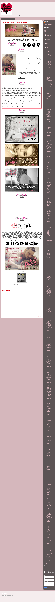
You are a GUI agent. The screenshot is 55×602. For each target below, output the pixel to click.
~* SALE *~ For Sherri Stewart (48, 477)
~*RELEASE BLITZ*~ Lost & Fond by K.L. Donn (48, 296)
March (47, 47)
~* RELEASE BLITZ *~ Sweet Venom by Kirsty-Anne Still (49, 80)
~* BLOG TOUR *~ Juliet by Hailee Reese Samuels (48, 367)
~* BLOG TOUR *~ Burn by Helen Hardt (48, 392)
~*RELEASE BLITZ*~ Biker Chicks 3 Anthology (48, 557)
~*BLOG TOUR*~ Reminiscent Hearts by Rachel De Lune (49, 87)
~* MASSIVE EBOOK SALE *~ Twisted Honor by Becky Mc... (49, 363)
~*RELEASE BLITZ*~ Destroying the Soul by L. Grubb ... (48, 321)
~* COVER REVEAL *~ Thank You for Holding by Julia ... (49, 240)
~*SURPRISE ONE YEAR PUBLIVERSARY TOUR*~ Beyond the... (49, 169)
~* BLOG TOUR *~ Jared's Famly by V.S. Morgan (48, 303)
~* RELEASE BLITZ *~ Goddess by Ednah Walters (48, 526)
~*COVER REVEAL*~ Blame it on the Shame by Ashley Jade (48, 522)
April (47, 46)
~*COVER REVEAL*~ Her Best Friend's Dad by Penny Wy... (48, 436)
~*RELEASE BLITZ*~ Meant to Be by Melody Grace (49, 144)
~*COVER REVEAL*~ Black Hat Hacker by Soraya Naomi (48, 136)
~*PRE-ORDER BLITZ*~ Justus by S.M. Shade (48, 324)
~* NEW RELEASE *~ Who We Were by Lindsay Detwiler (48, 92)
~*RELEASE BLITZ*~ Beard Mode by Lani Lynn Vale (48, 222)
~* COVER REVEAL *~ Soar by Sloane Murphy (48, 415)
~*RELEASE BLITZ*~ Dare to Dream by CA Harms (49, 541)
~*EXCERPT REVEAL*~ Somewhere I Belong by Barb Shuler (48, 457)
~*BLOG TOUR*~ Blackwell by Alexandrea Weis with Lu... (48, 155)
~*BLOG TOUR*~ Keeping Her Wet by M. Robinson (48, 431)
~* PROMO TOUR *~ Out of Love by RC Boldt (49, 300)
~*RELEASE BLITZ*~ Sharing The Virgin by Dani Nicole (48, 197)
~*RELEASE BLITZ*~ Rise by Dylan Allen (48, 492)
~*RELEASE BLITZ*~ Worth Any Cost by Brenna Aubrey (48, 54)
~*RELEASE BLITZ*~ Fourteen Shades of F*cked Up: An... (48, 536)
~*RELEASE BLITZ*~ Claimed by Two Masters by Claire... (49, 424)
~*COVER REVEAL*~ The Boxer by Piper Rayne (49, 411)
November (48, 36)
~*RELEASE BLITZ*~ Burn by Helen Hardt (48, 561)
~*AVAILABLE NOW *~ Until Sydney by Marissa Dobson (48, 453)
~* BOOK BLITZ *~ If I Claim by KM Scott (48, 336)
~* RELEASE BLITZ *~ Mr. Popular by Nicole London (48, 96)
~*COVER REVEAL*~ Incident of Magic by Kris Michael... (48, 201)
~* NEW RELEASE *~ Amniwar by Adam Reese (48, 289)
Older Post (40, 316)
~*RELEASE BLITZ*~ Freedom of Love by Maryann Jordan (48, 530)
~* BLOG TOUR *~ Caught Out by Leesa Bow (48, 124)
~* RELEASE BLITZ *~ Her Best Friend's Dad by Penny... (49, 72)
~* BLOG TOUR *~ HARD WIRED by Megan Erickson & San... (49, 379)
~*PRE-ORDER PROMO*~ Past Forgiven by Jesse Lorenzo (49, 518)
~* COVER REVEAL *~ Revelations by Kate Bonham (48, 359)
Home (22, 316)
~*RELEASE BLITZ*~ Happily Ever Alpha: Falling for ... (48, 514)
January (47, 563)
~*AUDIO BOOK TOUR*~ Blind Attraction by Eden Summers (49, 347)
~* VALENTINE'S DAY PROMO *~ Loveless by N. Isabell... (48, 448)
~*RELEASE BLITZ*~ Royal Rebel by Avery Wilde (48, 311)
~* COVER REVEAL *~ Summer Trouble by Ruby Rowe (48, 501)
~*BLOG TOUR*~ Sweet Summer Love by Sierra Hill (48, 469)
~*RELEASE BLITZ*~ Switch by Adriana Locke (49, 327)
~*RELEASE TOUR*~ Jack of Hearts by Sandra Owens (48, 505)
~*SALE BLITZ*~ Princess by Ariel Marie (48, 261)
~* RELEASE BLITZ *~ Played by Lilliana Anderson (48, 488)
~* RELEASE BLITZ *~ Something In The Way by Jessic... (48, 116)
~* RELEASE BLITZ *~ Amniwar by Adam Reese (48, 226)
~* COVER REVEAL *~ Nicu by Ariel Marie (48, 127)
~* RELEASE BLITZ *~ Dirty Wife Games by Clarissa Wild (48, 61)
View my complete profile (48, 24)
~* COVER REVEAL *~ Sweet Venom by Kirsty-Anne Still (48, 466)
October (47, 38)
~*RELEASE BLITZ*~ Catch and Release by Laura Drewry (49, 64)
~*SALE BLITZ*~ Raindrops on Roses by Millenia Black (48, 264)
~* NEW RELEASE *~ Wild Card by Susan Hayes (48, 268)
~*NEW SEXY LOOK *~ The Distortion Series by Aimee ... (48, 474)
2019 (46, 31)
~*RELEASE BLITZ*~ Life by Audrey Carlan (49, 57)
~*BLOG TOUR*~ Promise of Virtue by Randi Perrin (48, 165)
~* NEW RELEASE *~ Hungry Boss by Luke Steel (49, 480)
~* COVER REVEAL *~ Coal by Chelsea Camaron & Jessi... (48, 496)
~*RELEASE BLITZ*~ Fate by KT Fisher (48, 51)
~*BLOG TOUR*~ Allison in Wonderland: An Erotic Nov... (49, 257)
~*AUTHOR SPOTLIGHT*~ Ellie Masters (48, 173)
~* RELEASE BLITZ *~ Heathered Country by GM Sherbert (48, 131)
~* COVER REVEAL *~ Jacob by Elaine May (49, 272)
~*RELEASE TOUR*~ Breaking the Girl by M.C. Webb (48, 403)
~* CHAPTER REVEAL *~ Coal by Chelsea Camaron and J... (48, 332)
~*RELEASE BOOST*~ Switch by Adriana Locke (48, 192)
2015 (46, 566)
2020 (46, 30)
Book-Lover (47, 22)
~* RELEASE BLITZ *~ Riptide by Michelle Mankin (49, 276)
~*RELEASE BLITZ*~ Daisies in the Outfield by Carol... (48, 280)
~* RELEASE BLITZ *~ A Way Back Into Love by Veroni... (49, 343)
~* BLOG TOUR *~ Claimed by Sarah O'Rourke (49, 339)
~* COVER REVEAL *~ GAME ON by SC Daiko (48, 484)
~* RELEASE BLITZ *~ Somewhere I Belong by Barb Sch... (48, 77)
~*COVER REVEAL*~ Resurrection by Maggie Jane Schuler (49, 249)
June (47, 43)
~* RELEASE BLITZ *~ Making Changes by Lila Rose (49, 100)
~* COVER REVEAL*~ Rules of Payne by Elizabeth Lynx (48, 285)
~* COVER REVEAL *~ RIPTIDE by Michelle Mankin (49, 444)
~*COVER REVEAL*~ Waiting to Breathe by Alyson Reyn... (48, 244)
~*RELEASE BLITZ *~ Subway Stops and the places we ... (48, 440)
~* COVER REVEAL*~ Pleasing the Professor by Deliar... (48, 545)
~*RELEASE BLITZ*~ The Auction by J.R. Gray (48, 140)
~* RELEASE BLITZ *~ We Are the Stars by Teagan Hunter (49, 461)
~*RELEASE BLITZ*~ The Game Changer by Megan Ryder (48, 185)
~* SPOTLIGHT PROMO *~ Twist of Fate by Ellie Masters (49, 419)
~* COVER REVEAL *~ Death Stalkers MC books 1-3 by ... (48, 355)
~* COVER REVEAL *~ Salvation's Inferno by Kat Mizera (48, 254)
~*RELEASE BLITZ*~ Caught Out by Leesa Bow (48, 427)
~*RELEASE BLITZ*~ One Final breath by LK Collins (48, 68)
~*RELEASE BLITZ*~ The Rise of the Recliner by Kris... (48, 215)
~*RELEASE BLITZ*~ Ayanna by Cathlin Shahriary (48, 206)
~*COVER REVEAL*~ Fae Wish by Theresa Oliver (49, 151)
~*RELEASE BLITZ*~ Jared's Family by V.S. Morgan (49, 554)
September (48, 39)
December (48, 35)
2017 (46, 34)
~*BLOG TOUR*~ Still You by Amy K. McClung (49, 84)
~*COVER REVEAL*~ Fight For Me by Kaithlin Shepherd (49, 177)
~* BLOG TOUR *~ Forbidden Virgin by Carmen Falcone (48, 384)
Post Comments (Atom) (23, 320)
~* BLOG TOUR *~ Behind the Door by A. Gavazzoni (48, 293)
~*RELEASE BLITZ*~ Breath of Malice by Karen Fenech (49, 181)
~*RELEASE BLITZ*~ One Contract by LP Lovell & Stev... (48, 148)
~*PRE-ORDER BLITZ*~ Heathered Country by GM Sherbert (48, 308)
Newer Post (4, 316)
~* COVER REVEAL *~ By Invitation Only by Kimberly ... (48, 509)
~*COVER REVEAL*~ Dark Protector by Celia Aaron (48, 350)
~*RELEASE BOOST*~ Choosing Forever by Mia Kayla (48, 407)
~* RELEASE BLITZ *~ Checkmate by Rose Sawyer (48, 375)
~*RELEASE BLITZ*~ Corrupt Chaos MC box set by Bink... (48, 211)
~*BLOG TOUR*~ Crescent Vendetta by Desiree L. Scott (49, 395)
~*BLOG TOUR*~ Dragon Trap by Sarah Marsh (49, 219)
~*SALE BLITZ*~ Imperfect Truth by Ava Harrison (49, 189)
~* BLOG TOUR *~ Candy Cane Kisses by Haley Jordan (49, 371)
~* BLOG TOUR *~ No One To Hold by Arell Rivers (48, 112)
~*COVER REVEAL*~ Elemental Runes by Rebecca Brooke (48, 234)
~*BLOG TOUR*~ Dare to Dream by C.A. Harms (48, 159)
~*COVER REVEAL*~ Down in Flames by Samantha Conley (49, 316)
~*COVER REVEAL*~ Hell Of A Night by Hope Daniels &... (49, 550)
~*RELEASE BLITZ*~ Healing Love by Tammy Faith (49, 120)
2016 (46, 565)
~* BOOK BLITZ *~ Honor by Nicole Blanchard (48, 230)
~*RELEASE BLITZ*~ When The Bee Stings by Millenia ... (48, 104)
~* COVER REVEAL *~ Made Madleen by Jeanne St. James (48, 389)
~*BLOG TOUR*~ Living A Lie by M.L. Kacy (48, 162)
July (47, 42)
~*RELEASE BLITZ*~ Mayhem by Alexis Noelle (48, 108)
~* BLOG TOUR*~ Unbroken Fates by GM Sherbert (49, 399)
